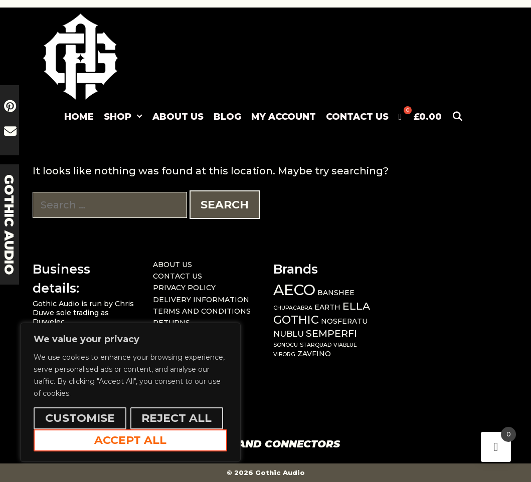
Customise (80, 418)
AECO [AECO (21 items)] (294, 290)
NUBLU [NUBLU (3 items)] (288, 334)
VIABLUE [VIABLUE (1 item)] (345, 345)
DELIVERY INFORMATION (201, 299)
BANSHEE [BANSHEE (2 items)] (336, 293)
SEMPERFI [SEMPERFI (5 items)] (331, 333)
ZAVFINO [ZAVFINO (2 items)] (314, 354)
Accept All (130, 440)
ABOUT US (178, 116)
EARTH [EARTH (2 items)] (327, 307)
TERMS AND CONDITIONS (202, 311)
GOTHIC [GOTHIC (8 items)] (296, 320)
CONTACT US (357, 116)
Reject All (176, 418)
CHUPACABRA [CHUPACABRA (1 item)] (292, 308)
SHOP (125, 117)
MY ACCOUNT (283, 116)
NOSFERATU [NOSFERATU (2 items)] (344, 321)
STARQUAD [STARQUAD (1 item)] (315, 345)
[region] (130, 392)
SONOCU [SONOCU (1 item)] (285, 345)
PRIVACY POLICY (184, 287)
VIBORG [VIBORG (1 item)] (284, 354)
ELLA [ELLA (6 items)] (356, 306)
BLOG (227, 116)
